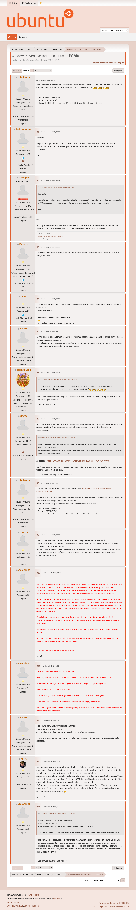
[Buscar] (112, 30)
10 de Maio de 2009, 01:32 (52, 573)
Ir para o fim (16, 70)
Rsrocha (24, 244)
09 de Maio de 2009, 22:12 (50, 299)
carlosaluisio (24, 369)
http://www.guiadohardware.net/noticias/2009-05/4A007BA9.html (78, 460)
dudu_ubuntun (24, 129)
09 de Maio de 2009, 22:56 (50, 483)
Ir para (85, 880)
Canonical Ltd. (13, 901)
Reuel (24, 295)
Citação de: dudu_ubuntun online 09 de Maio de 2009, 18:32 (59, 187)
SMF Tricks (34, 894)
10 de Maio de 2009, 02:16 (52, 807)
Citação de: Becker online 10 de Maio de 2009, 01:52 (57, 814)
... (42, 70)
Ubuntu (56, 898)
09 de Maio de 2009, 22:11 (50, 247)
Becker (24, 328)
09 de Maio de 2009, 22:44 (50, 419)
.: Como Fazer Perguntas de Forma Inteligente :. (50, 236)
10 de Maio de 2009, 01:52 (52, 720)
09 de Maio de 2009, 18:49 (50, 180)
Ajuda (94, 906)
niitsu (24, 758)
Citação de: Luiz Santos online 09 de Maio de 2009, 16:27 (59, 379)
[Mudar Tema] (41, 3)
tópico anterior (100, 62)
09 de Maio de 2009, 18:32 (50, 132)
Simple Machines (32, 905)
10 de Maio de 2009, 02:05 (52, 761)
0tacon (24, 531)
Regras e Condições (107, 906)
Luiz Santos (23, 77)
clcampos (24, 177)
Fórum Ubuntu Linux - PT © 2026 (114, 903)
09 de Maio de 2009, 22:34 (50, 372)
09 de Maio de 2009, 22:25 (50, 331)
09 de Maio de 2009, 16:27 (45, 80)
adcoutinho (23, 569)
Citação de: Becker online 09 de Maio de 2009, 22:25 (57, 438)
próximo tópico (116, 62)
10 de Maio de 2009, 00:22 (50, 535)
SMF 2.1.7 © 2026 (15, 905)
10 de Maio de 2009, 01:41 (52, 666)
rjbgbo (24, 415)
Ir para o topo (17, 868)
